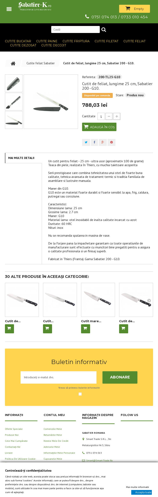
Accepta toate (143, 492)
